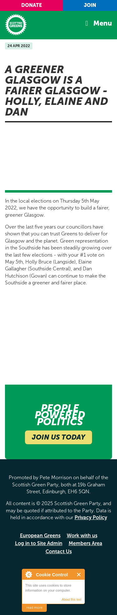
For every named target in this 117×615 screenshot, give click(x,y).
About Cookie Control (28, 574)
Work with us (82, 536)
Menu (102, 23)
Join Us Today (58, 437)
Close (79, 575)
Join (90, 5)
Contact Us (59, 551)
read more (34, 608)
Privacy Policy (91, 517)
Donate (31, 5)
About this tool (71, 599)
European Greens (40, 536)
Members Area (85, 543)
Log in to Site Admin (38, 543)
